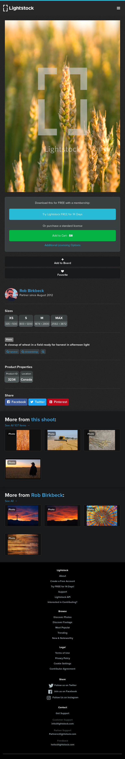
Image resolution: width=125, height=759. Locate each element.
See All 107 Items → (17, 425)
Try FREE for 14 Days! (62, 586)
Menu (118, 8)
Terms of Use (62, 653)
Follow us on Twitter (65, 685)
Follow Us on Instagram (65, 697)
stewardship (30, 351)
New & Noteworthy (62, 638)
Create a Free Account (62, 581)
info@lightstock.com (63, 723)
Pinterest (58, 402)
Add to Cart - (62, 235)
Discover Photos (63, 617)
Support (62, 591)
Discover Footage (62, 622)
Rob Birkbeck (32, 291)
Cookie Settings (62, 663)
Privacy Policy (62, 658)
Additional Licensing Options (63, 245)
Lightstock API (62, 597)
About (62, 576)
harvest (12, 351)
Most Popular (62, 627)
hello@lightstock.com (62, 744)
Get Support (62, 713)
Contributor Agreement (62, 668)
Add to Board (62, 261)
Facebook (16, 402)
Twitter (37, 402)
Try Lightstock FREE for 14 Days (62, 214)
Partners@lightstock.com (62, 734)
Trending (62, 632)
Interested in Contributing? (62, 602)
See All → (11, 501)
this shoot (43, 419)
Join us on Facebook (65, 691)
